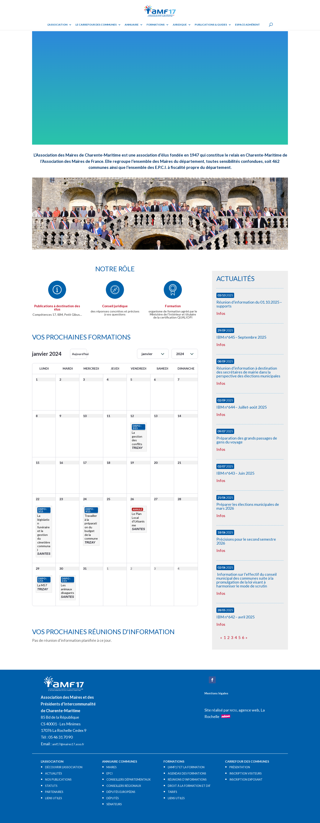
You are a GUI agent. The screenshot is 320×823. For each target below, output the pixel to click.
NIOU (233, 710)
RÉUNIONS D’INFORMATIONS (187, 779)
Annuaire (132, 24)
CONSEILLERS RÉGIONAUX (123, 785)
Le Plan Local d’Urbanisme (138, 519)
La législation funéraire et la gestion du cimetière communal (43, 533)
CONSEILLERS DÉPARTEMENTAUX (128, 779)
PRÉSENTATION (239, 767)
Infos (220, 313)
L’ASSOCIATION (57, 24)
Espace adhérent (247, 24)
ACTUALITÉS (53, 773)
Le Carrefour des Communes (96, 24)
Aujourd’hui (79, 354)
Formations (156, 24)
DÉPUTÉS (112, 798)
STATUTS (51, 785)
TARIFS (172, 792)
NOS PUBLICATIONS (58, 779)
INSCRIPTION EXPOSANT (246, 779)
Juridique (180, 24)
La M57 (42, 585)
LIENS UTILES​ (53, 798)
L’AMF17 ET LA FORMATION (186, 767)
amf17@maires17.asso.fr (68, 744)
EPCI (109, 773)
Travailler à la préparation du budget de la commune (91, 527)
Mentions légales (216, 693)
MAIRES (111, 767)
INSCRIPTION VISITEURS (245, 773)
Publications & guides (211, 24)
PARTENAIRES (54, 792)
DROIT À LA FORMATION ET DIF (189, 785)
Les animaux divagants (67, 589)
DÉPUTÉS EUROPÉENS (120, 792)
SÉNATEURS (114, 804)
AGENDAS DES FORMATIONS (187, 773)
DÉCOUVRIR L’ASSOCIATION (63, 767)
